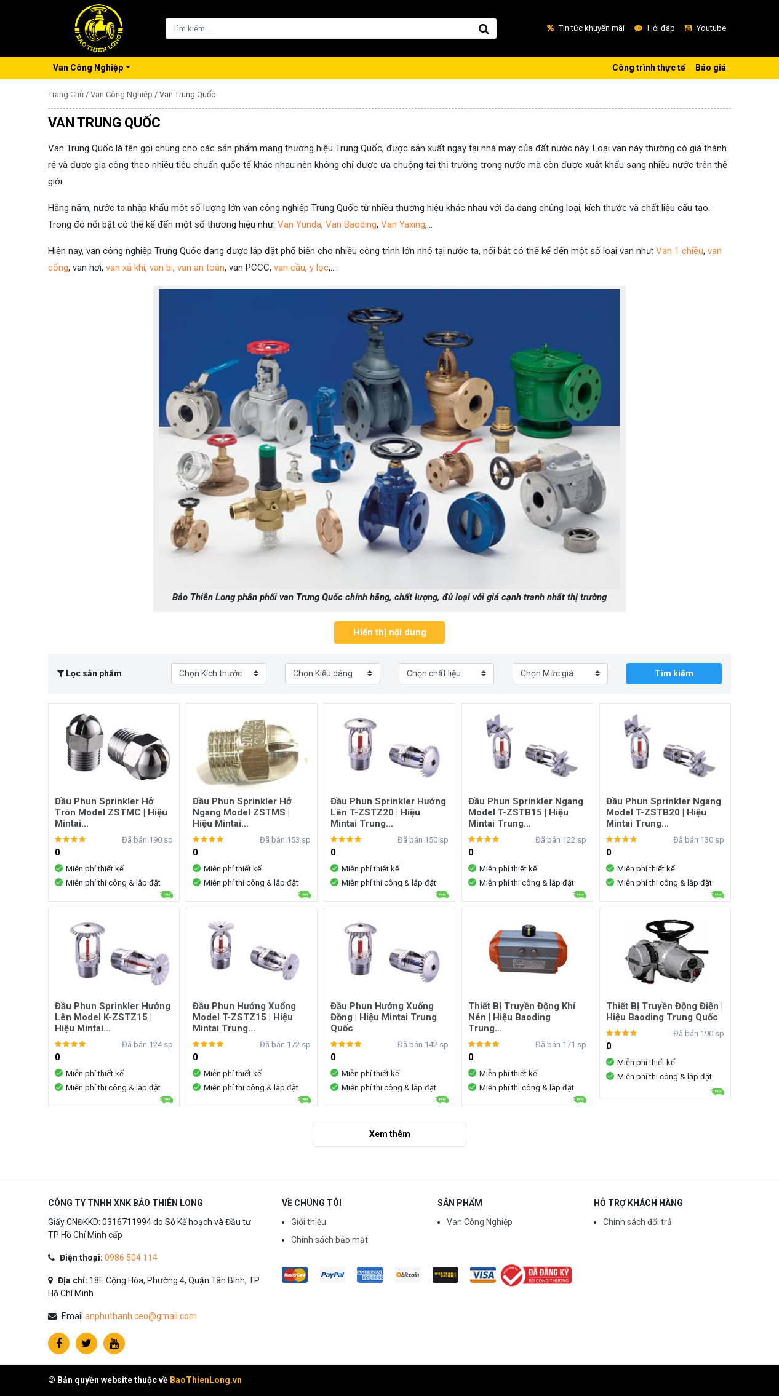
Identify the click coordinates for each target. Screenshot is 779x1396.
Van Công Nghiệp (88, 68)
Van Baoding (351, 224)
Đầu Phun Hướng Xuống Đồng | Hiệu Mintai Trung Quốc (383, 1017)
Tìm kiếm (674, 673)
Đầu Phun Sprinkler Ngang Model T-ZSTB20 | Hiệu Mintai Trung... (663, 812)
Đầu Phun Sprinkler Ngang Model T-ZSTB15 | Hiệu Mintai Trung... (525, 812)
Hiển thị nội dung (389, 632)
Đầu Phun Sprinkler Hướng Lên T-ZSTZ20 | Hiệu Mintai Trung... (388, 812)
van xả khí (125, 267)
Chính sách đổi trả (637, 1222)
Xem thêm (389, 1134)
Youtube (705, 28)
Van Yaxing (403, 224)
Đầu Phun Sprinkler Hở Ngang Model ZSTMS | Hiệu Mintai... (242, 812)
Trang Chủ (66, 94)
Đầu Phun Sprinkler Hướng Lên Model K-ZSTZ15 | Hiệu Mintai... (112, 1017)
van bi (161, 267)
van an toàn (201, 267)
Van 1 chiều (679, 250)
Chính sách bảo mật (329, 1240)
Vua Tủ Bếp (99, 28)
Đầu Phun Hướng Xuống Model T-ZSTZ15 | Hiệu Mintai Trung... (244, 1017)
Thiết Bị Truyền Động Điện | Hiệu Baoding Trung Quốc (664, 1012)
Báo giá (710, 68)
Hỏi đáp (654, 28)
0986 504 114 (131, 1258)
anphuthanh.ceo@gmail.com (141, 1316)
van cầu (289, 267)
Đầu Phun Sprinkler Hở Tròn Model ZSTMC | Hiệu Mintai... (111, 812)
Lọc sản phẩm (89, 673)
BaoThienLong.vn (206, 1380)
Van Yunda (298, 224)
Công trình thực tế (648, 68)
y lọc (319, 267)
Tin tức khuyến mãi (586, 28)
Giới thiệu (308, 1222)
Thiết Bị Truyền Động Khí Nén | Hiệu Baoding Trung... (521, 1017)
